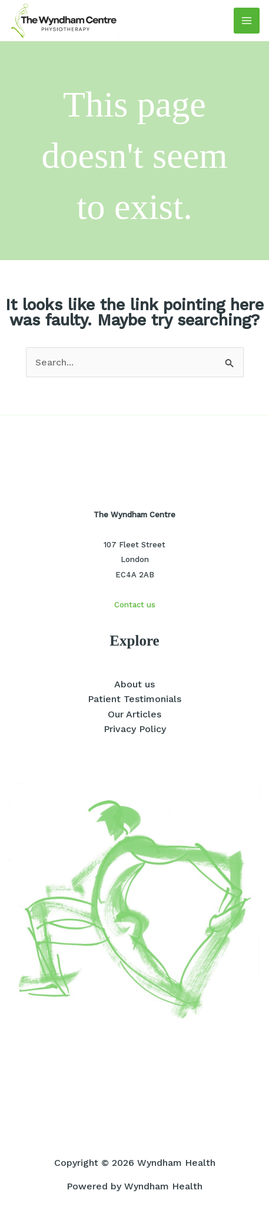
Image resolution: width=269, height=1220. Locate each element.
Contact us (134, 604)
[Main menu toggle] (247, 21)
